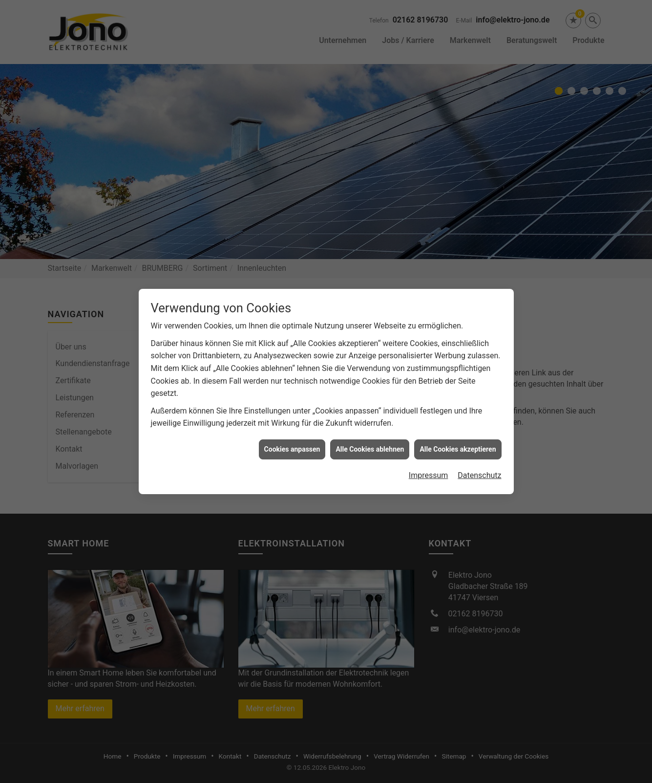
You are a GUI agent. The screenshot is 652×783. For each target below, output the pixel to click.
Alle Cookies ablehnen (370, 437)
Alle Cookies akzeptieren (458, 437)
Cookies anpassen (292, 437)
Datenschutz (479, 463)
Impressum (428, 463)
